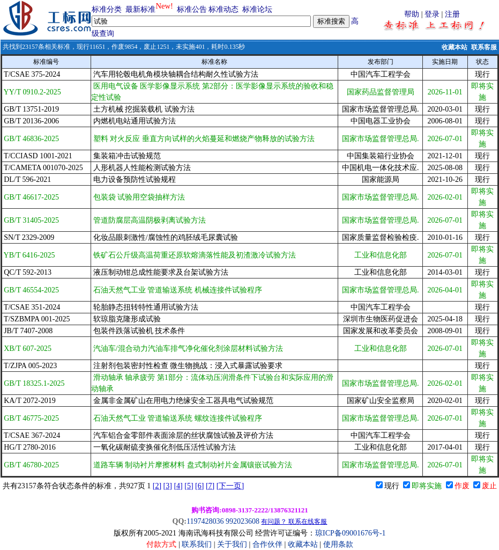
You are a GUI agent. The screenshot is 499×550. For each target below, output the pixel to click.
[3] (167, 486)
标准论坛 (257, 9)
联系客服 (484, 47)
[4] (178, 486)
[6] (199, 486)
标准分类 (107, 9)
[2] (157, 486)
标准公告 (192, 9)
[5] (188, 486)
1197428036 (205, 521)
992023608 (242, 521)
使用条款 (338, 544)
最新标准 (140, 9)
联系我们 (197, 544)
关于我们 (233, 544)
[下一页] (230, 486)
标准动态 (223, 9)
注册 (452, 14)
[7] (210, 486)
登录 (432, 14)
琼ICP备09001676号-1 (350, 533)
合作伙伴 (267, 544)
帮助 (411, 14)
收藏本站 (454, 47)
